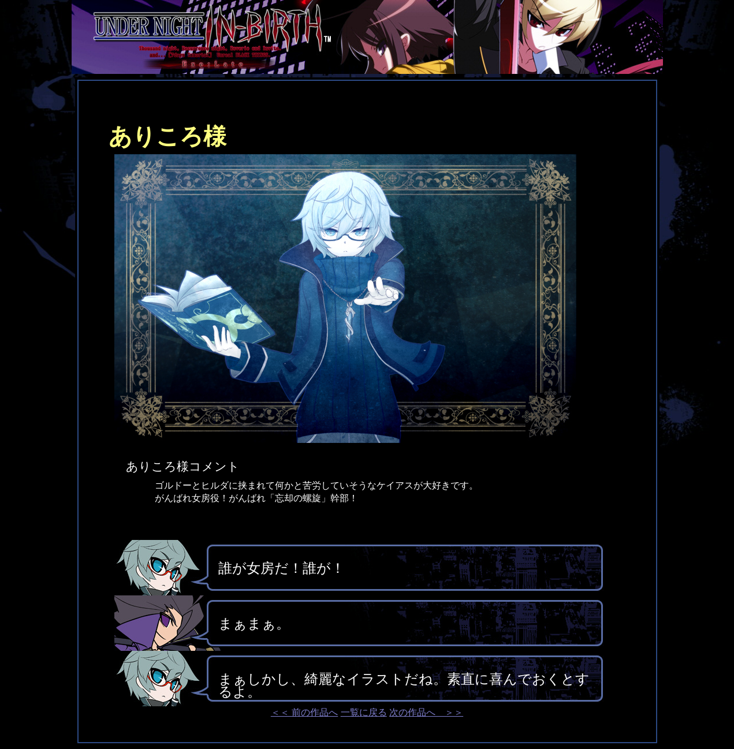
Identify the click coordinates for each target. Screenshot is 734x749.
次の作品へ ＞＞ (426, 712)
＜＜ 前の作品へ (304, 712)
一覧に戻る (364, 712)
